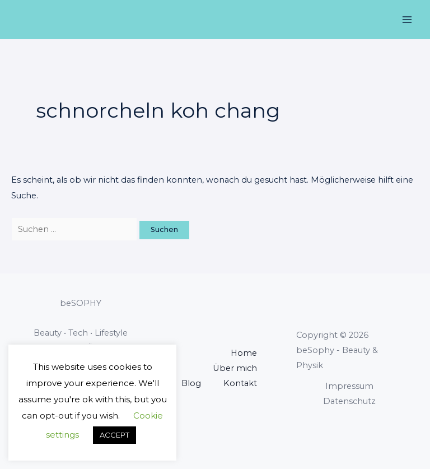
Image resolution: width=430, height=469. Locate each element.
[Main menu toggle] (407, 19)
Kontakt (240, 383)
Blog (191, 383)
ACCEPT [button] (114, 434)
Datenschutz (349, 401)
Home (244, 353)
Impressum (349, 386)
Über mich (235, 368)
